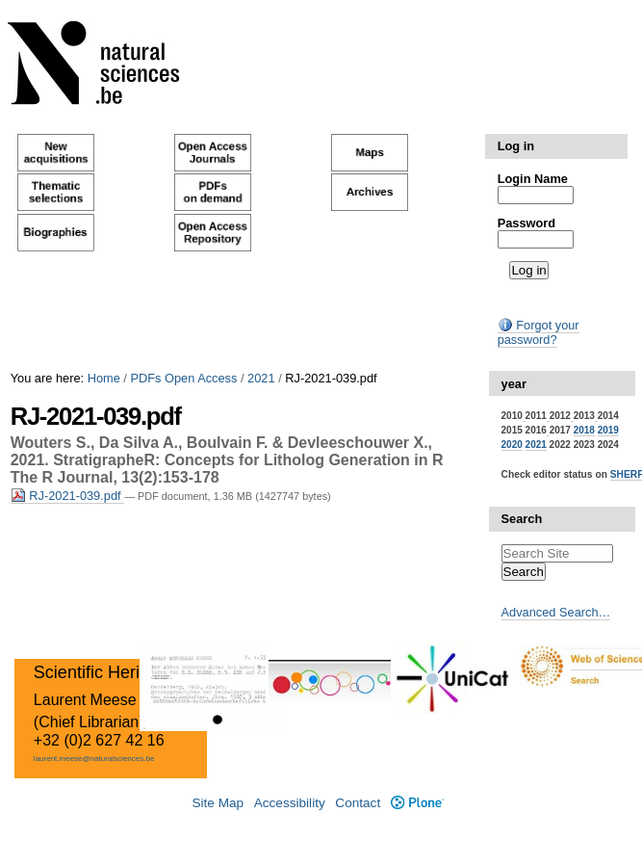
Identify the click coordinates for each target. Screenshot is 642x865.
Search (522, 518)
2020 (512, 444)
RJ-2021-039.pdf (67, 495)
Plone (417, 803)
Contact (357, 803)
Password (526, 223)
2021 (260, 378)
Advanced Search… (556, 612)
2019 (608, 430)
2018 (584, 430)
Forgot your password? (538, 332)
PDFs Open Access (183, 378)
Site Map (218, 803)
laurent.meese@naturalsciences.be (94, 758)
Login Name (533, 178)
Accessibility (289, 803)
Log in (516, 146)
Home (104, 378)
